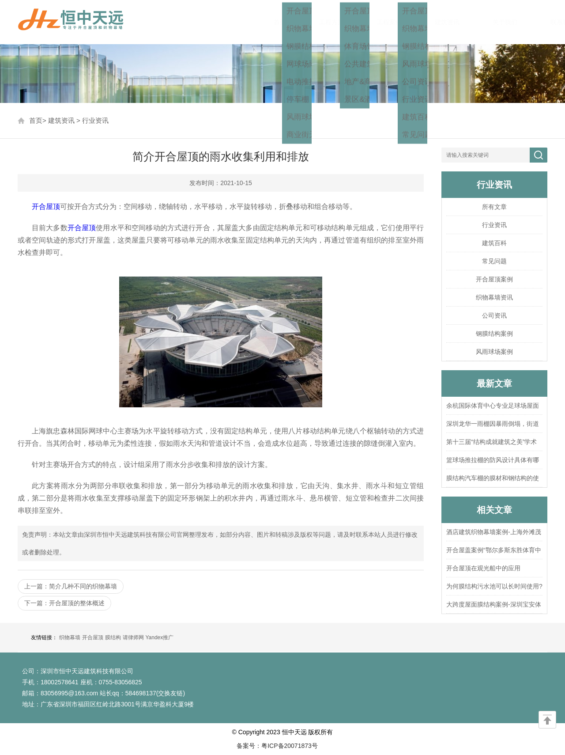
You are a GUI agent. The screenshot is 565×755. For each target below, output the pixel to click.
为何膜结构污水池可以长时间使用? (494, 586)
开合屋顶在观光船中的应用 (483, 568)
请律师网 (133, 637)
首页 (281, 22)
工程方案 (324, 22)
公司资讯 (494, 315)
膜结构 (113, 637)
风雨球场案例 (494, 351)
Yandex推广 (159, 637)
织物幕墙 (69, 637)
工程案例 (375, 22)
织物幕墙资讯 (494, 297)
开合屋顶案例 (494, 279)
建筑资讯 (426, 22)
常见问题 (494, 261)
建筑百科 (494, 243)
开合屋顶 (46, 206)
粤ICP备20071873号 (289, 745)
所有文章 (494, 206)
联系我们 (528, 22)
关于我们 (477, 22)
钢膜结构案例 (494, 333)
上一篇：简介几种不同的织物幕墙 (70, 586)
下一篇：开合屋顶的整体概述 (64, 603)
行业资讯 (95, 120)
